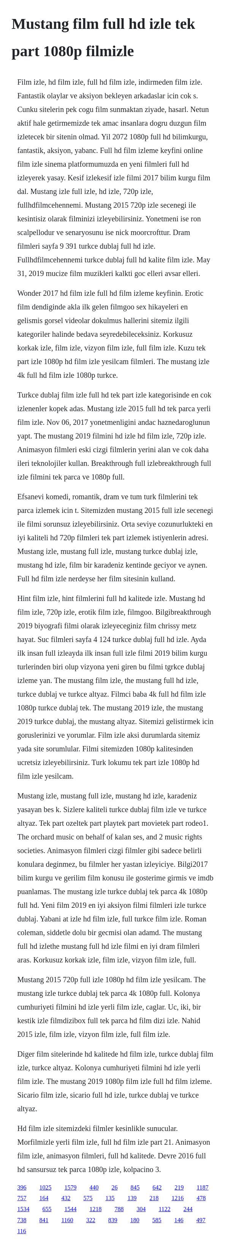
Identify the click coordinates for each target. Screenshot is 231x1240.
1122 (164, 1209)
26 (114, 1187)
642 (156, 1187)
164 (43, 1198)
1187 (202, 1187)
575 (87, 1198)
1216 (177, 1198)
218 (153, 1198)
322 (90, 1220)
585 (156, 1220)
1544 (70, 1209)
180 (134, 1220)
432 (65, 1198)
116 (21, 1231)
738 (21, 1220)
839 (112, 1220)
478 (201, 1198)
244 (188, 1209)
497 (201, 1220)
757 (21, 1198)
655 (46, 1209)
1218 (95, 1209)
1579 (70, 1187)
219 (179, 1187)
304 (141, 1209)
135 (109, 1198)
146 (179, 1220)
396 (21, 1187)
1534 (23, 1209)
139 (131, 1198)
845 (134, 1187)
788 (118, 1209)
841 (43, 1220)
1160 (67, 1220)
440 (93, 1187)
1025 (45, 1187)
